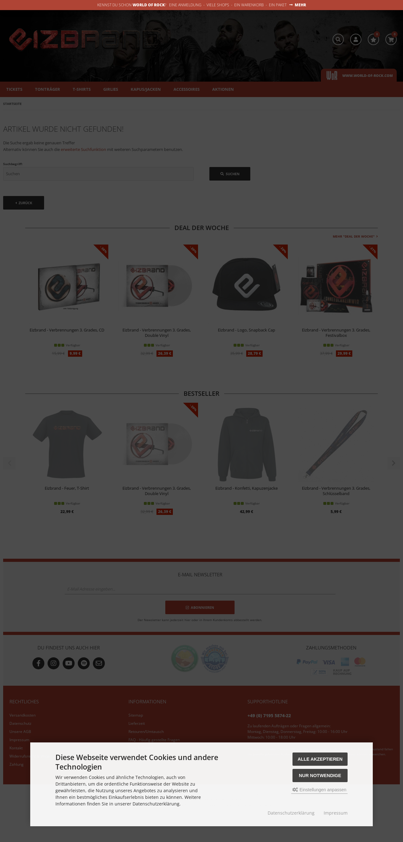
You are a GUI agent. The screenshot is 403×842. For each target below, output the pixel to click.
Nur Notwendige (320, 775)
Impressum (336, 813)
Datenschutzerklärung (291, 813)
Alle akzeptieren (320, 759)
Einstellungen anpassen (319, 789)
